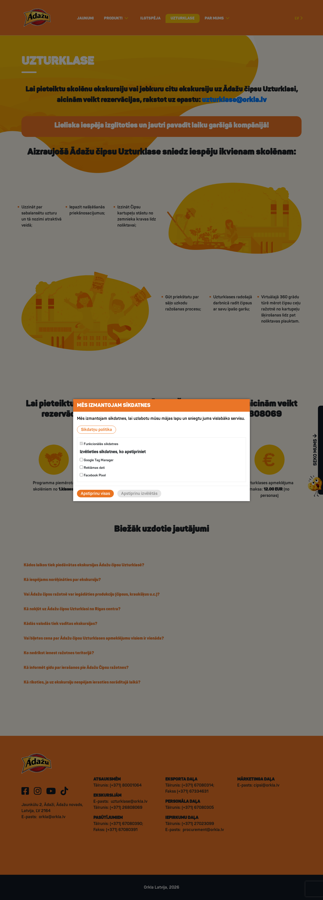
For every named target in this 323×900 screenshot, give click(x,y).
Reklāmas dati (92, 468)
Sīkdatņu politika (96, 429)
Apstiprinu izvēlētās (139, 493)
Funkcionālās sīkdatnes (99, 444)
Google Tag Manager (97, 460)
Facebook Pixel (93, 475)
